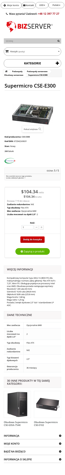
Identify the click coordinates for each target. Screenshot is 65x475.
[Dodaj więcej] (41, 227)
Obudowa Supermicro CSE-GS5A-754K (16, 424)
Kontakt (30, 5)
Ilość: (32, 222)
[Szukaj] (58, 41)
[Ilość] (27, 227)
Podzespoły (17, 71)
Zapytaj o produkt (32, 251)
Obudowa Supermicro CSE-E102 (46, 424)
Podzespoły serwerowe (37, 71)
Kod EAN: (9, 141)
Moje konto (12, 5)
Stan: (7, 146)
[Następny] (58, 406)
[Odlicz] (36, 227)
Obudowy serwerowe (13, 75)
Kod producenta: (13, 136)
